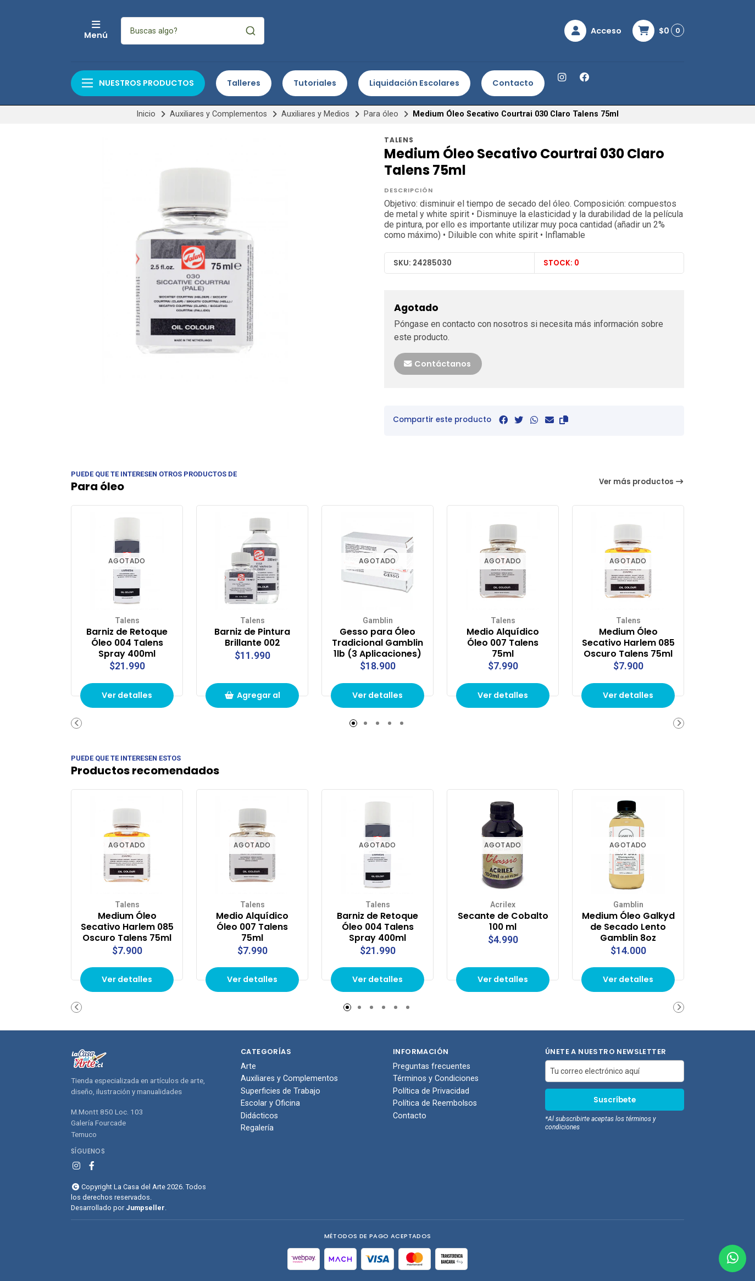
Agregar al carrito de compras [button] (252, 699)
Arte (248, 1067)
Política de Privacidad (431, 1091)
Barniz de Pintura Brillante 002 (252, 637)
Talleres (243, 82)
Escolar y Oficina (270, 1103)
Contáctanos (437, 363)
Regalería (257, 1128)
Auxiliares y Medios (315, 114)
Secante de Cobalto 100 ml (503, 922)
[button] (563, 420)
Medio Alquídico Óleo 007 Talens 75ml (503, 642)
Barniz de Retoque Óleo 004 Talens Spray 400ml (127, 642)
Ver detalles (127, 695)
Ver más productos (642, 481)
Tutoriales (314, 82)
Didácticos (259, 1116)
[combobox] (265, 31)
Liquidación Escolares (414, 82)
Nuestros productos (138, 82)
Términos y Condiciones (436, 1079)
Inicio (146, 114)
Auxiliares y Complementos (218, 114)
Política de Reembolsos (435, 1103)
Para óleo (381, 114)
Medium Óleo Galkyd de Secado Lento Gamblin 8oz (628, 927)
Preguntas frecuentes (431, 1067)
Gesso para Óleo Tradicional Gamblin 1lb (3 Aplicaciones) (377, 642)
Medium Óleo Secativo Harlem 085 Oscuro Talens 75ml (628, 642)
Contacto (513, 82)
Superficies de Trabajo (280, 1091)
